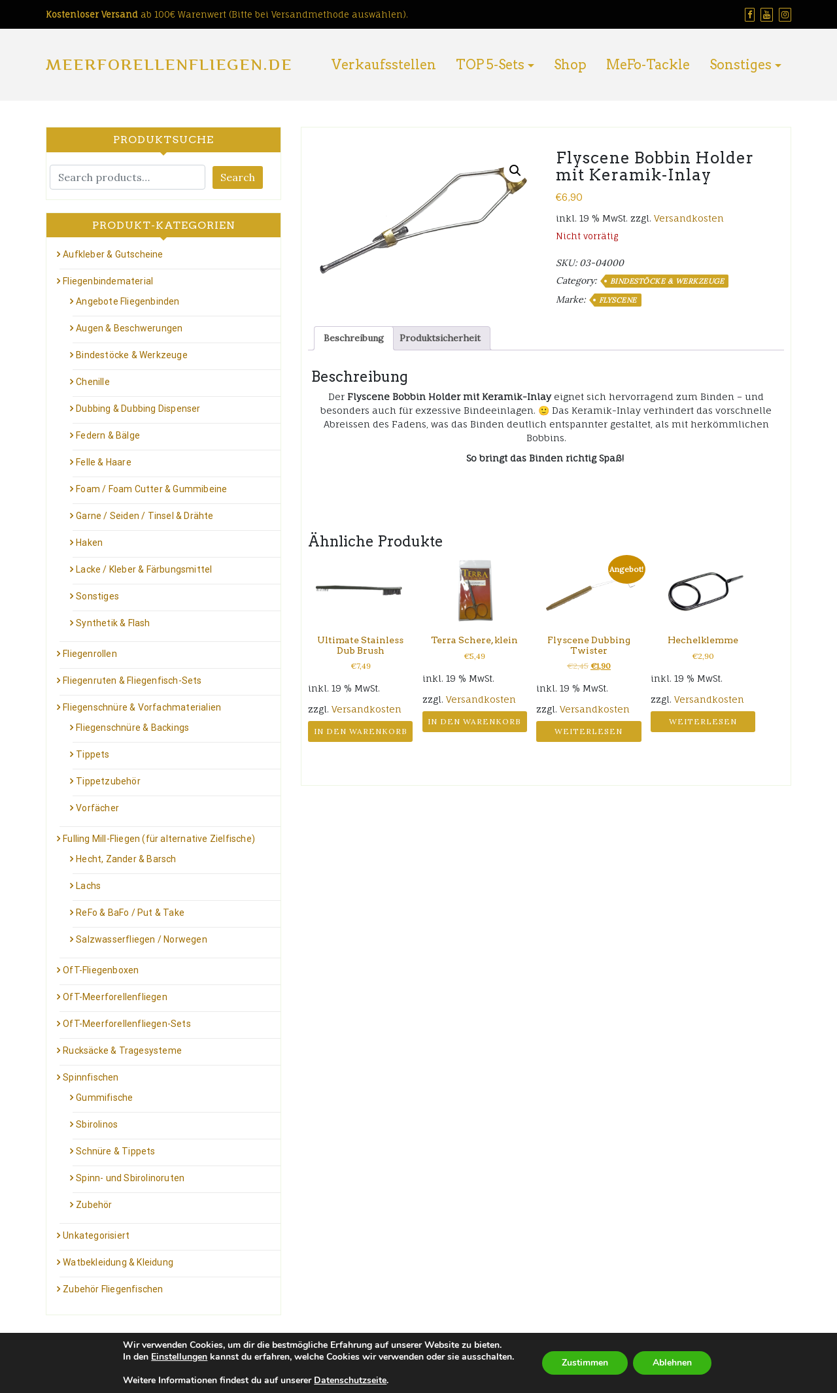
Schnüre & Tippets (115, 1151)
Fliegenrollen (90, 653)
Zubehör (94, 1205)
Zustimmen (585, 1362)
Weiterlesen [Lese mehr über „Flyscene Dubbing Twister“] (589, 731)
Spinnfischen (90, 1077)
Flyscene (618, 300)
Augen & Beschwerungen (129, 328)
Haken (89, 542)
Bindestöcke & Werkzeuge (667, 281)
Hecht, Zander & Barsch (126, 859)
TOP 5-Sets (490, 65)
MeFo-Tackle (648, 65)
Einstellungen (179, 1357)
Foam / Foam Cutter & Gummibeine (151, 489)
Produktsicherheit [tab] (440, 338)
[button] (515, 170)
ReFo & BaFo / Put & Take (130, 912)
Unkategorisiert (96, 1235)
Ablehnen (672, 1362)
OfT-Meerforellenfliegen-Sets (127, 1023)
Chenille (93, 382)
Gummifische (104, 1097)
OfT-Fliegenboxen (101, 970)
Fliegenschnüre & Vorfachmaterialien (142, 707)
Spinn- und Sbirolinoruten (130, 1178)
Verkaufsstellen (384, 65)
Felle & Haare (103, 462)
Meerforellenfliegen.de (169, 64)
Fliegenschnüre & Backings (132, 727)
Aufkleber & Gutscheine (113, 254)
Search (237, 177)
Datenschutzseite (350, 1380)
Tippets (92, 754)
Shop (570, 65)
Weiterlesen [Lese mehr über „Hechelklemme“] (703, 721)
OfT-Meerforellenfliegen (115, 997)
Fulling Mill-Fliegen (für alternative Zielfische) (159, 838)
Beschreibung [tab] (354, 338)
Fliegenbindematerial (108, 281)
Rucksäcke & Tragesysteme (122, 1050)
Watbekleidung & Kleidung (118, 1262)
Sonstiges (740, 65)
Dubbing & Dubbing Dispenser (138, 408)
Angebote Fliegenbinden (127, 301)
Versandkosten (689, 218)
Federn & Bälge (108, 435)
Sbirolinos (97, 1124)
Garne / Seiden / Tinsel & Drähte (144, 516)
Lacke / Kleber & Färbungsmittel (144, 569)
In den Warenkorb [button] (360, 731)
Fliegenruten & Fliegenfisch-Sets (132, 680)
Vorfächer (97, 808)
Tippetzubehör (108, 781)
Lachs (88, 886)
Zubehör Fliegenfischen (113, 1289)
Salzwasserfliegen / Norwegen (141, 939)
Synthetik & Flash (113, 623)
